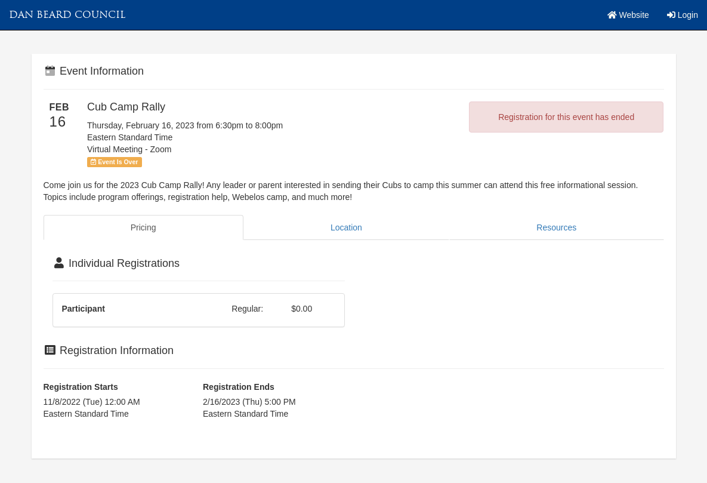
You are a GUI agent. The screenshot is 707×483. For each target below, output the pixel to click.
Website (628, 15)
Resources (556, 227)
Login (682, 15)
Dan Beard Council (67, 14)
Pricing (143, 227)
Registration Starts (81, 387)
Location (346, 227)
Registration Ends (238, 387)
